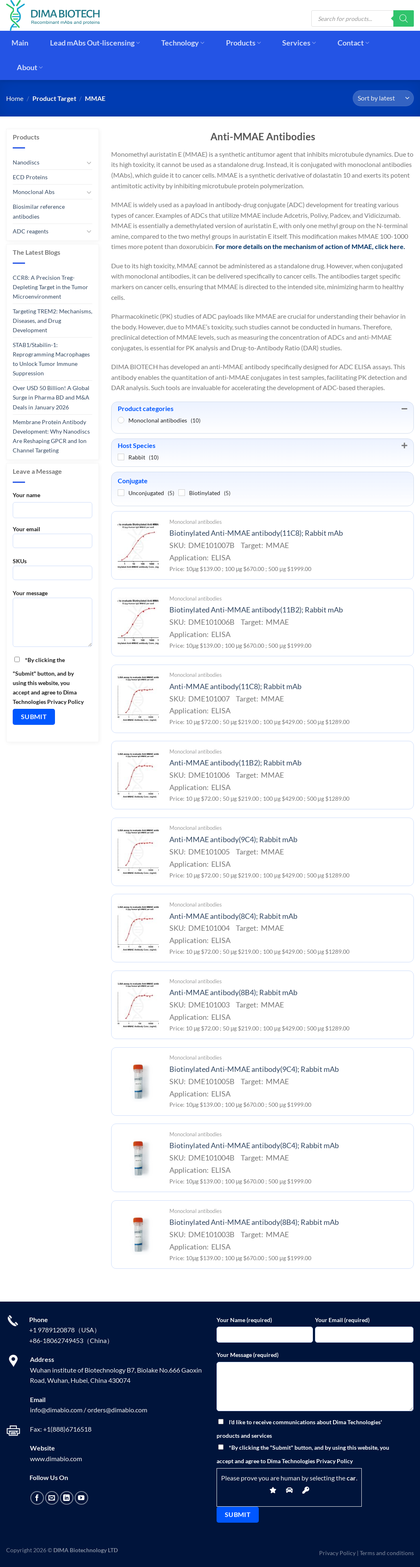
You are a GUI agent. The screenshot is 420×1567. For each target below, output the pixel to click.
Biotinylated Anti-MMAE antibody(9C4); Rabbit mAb (254, 1069)
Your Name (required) (244, 1319)
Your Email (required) (342, 1319)
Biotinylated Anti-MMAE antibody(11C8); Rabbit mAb (256, 533)
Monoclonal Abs (34, 191)
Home (14, 98)
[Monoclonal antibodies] (121, 420)
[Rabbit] (121, 457)
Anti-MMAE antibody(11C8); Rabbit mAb (235, 686)
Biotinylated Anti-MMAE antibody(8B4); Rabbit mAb (254, 1222)
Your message (52, 621)
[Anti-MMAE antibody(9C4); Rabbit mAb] (138, 851)
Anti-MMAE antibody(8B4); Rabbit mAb (233, 992)
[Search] (403, 18)
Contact (353, 43)
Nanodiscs (26, 162)
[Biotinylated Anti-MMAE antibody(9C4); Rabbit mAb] (138, 1081)
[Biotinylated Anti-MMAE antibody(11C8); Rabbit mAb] (138, 545)
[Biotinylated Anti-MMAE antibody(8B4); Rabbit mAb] (138, 1234)
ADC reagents (30, 230)
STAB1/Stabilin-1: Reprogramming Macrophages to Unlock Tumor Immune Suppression (51, 359)
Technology (182, 43)
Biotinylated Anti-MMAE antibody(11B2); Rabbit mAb (256, 609)
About (30, 67)
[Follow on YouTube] (81, 1498)
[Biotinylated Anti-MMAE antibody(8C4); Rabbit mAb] (138, 1158)
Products (243, 43)
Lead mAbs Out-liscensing (95, 43)
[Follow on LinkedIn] (66, 1498)
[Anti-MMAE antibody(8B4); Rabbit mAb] (138, 1005)
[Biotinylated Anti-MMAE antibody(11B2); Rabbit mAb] (138, 621)
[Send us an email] (52, 1498)
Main (19, 43)
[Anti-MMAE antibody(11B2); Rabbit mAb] (138, 775)
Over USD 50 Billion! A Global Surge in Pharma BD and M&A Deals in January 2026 (51, 397)
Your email (52, 539)
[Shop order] (383, 98)
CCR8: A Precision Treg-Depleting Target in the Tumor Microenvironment (50, 287)
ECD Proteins (30, 177)
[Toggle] (89, 162)
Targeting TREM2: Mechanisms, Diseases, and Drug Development (52, 321)
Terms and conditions (387, 1552)
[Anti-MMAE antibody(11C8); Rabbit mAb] (138, 698)
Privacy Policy (337, 1552)
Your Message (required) (247, 1354)
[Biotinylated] (181, 492)
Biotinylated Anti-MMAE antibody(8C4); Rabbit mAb (254, 1145)
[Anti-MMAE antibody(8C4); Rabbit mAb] (138, 928)
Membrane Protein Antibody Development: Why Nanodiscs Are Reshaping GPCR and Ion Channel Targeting (51, 435)
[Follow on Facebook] (37, 1498)
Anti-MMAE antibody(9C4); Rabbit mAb (233, 839)
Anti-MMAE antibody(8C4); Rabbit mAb (233, 916)
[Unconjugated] (121, 492)
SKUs (52, 571)
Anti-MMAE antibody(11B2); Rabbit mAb (235, 762)
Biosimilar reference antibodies (39, 211)
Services (299, 43)
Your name (26, 494)
